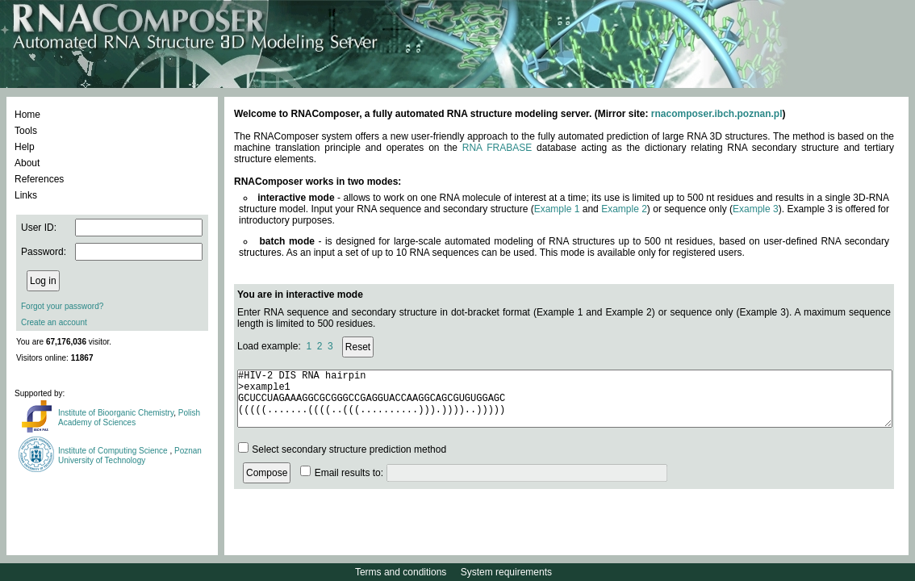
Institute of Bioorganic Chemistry (115, 412)
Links (26, 195)
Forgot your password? (62, 306)
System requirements (506, 572)
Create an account (54, 322)
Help (25, 147)
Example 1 (557, 209)
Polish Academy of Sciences (129, 417)
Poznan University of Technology (130, 455)
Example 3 (756, 209)
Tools (26, 130)
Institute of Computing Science (113, 450)
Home (27, 114)
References (39, 179)
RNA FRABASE (497, 147)
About (27, 163)
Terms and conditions (400, 572)
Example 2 (624, 209)
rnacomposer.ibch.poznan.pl (717, 113)
